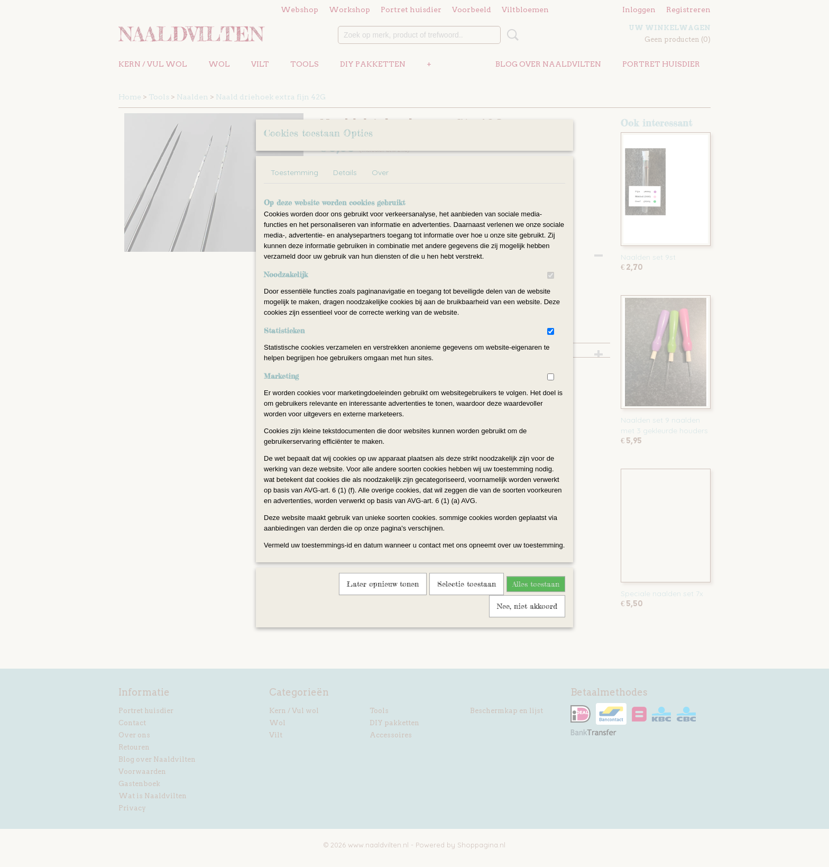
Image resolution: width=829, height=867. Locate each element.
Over (380, 186)
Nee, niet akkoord (527, 619)
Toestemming (294, 186)
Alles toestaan (535, 597)
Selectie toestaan (466, 597)
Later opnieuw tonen (383, 597)
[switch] (550, 289)
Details (345, 186)
